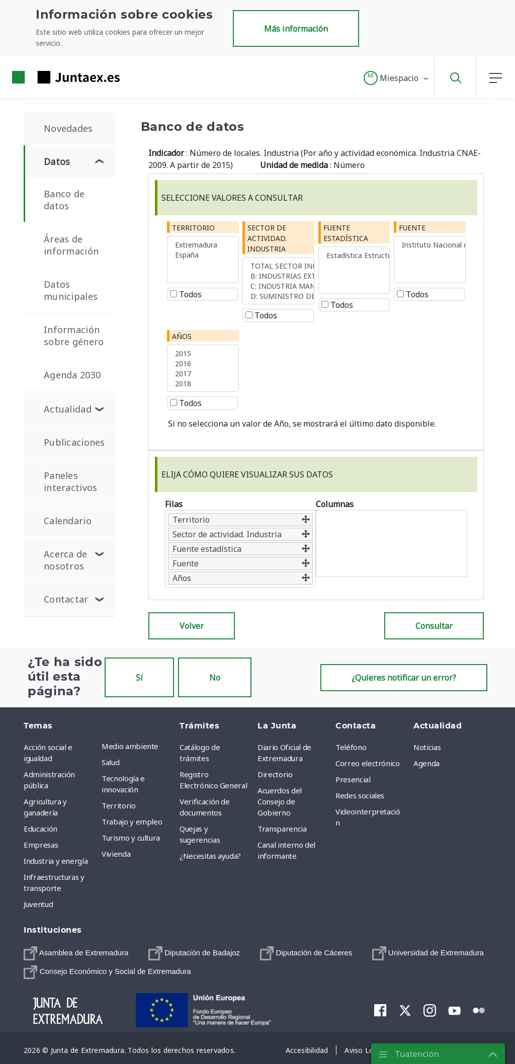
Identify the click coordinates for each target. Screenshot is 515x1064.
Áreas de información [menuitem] (71, 245)
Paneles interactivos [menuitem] (70, 481)
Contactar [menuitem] (66, 599)
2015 (203, 353)
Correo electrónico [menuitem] (367, 763)
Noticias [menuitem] (427, 747)
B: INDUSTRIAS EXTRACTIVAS (278, 276)
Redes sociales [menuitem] (359, 795)
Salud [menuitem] (110, 762)
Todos (186, 294)
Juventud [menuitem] (38, 904)
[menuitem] (76, 953)
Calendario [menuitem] (68, 521)
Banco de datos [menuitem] (64, 200)
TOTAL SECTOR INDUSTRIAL (278, 266)
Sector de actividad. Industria (267, 238)
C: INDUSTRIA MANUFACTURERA (278, 286)
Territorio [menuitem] (119, 805)
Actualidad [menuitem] (68, 409)
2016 (203, 363)
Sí (139, 677)
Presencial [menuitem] (353, 779)
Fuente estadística (345, 233)
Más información (296, 28)
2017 (203, 373)
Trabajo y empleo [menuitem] (132, 821)
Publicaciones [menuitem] (74, 442)
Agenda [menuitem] (426, 763)
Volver (192, 625)
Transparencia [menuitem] (282, 829)
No (214, 677)
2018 (203, 383)
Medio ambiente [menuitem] (130, 746)
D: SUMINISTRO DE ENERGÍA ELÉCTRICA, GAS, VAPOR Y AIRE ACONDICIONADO (278, 296)
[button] (396, 78)
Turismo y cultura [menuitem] (131, 838)
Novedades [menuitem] (68, 128)
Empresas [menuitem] (41, 845)
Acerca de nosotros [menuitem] (66, 560)
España (203, 255)
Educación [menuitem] (40, 829)
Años (182, 336)
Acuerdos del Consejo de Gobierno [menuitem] (280, 801)
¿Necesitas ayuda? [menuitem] (210, 856)
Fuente (412, 227)
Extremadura (203, 244)
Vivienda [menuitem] (116, 854)
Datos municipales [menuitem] (71, 290)
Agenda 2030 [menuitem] (72, 375)
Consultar (434, 625)
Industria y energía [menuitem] (56, 861)
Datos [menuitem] (57, 161)
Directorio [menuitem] (275, 774)
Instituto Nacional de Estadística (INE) (429, 244)
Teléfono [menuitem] (350, 747)
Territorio (193, 227)
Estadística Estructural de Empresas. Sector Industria (354, 255)
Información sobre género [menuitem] (74, 335)
